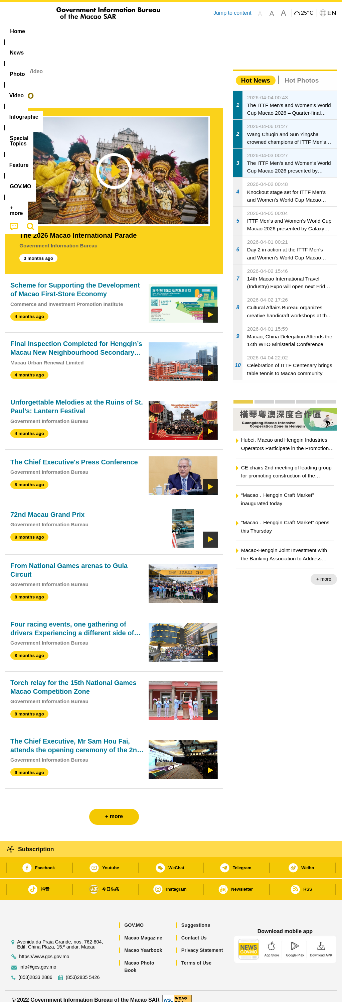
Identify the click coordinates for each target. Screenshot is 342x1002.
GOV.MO (134, 917)
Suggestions (195, 917)
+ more (323, 571)
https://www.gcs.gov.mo (44, 949)
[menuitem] (45, 31)
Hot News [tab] (255, 72)
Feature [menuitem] (224, 31)
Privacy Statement (202, 942)
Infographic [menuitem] (137, 31)
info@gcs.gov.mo (37, 959)
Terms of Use (196, 955)
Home (12, 64)
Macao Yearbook (143, 942)
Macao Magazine (143, 930)
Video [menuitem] (102, 31)
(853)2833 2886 (35, 969)
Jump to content (232, 13)
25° (307, 13)
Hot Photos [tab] (302, 72)
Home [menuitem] (17, 31)
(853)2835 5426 (83, 969)
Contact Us (194, 930)
